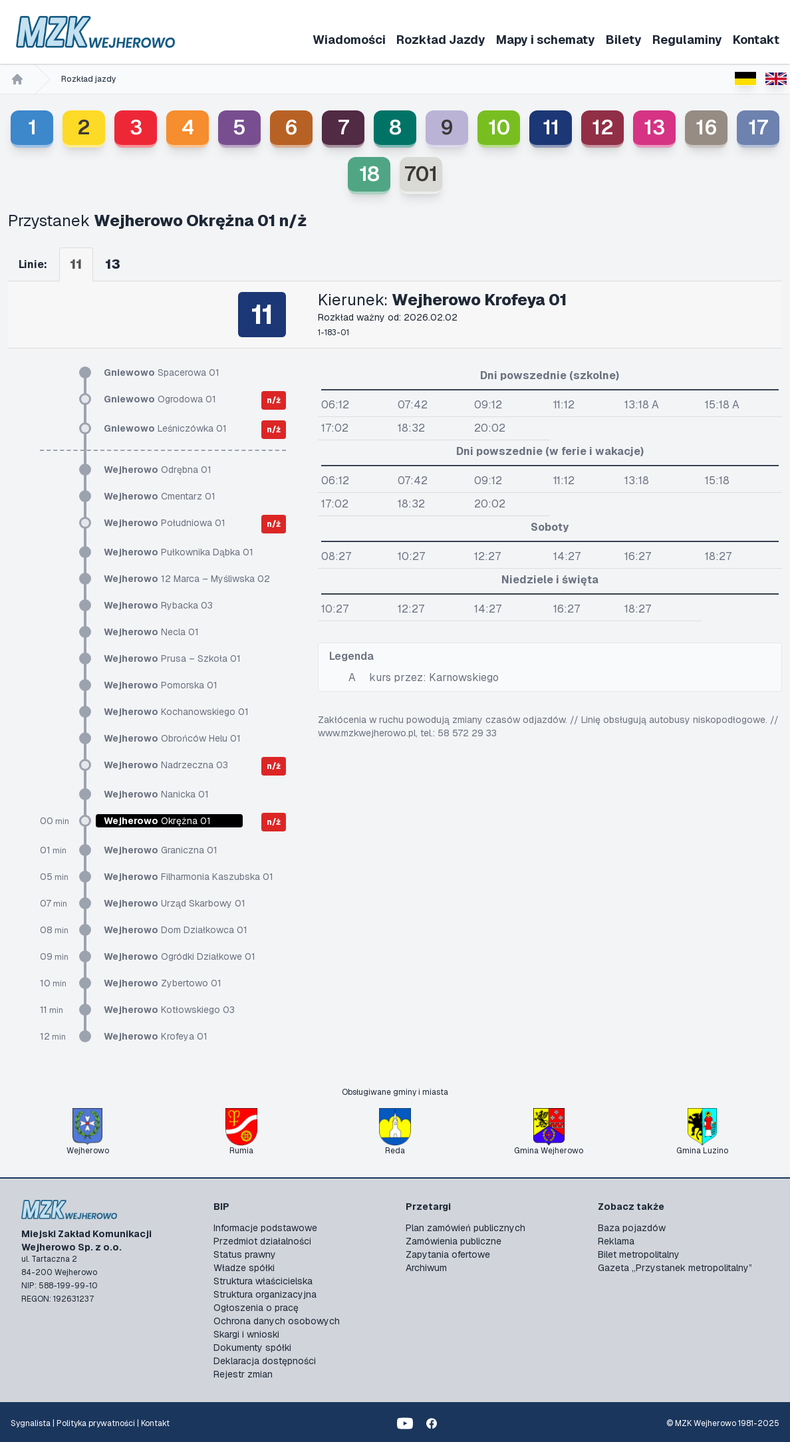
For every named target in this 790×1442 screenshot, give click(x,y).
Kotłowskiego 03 (169, 1010)
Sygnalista (31, 1423)
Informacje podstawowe (265, 1228)
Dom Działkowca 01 (175, 930)
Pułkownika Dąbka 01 (178, 552)
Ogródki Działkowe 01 (179, 956)
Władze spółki (244, 1268)
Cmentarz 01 (159, 496)
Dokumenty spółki (252, 1348)
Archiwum (426, 1268)
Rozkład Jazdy (440, 39)
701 (421, 174)
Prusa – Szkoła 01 (172, 658)
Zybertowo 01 (162, 983)
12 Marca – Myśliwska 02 (187, 579)
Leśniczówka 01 (165, 428)
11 (551, 127)
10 (499, 127)
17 (758, 127)
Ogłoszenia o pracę (256, 1308)
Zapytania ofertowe (448, 1254)
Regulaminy (687, 39)
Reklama (616, 1241)
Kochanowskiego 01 (176, 712)
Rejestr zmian (243, 1374)
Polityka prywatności (96, 1423)
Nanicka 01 (156, 794)
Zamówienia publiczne (453, 1241)
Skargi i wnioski (246, 1334)
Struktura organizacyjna (265, 1294)
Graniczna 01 (160, 850)
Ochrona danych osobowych (276, 1321)
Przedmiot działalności (262, 1241)
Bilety (624, 39)
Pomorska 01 (160, 685)
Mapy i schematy (545, 39)
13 (654, 127)
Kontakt (756, 39)
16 (707, 127)
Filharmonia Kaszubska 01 (188, 877)
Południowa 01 (164, 523)
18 (369, 174)
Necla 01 (151, 632)
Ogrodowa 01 (160, 399)
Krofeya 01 (155, 1036)
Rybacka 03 (158, 605)
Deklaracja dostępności (264, 1361)
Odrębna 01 (157, 470)
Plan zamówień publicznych (465, 1228)
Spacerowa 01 (161, 372)
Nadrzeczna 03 (166, 765)
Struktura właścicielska (263, 1281)
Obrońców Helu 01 (172, 738)
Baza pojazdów (632, 1228)
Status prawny (244, 1254)
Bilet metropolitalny (639, 1254)
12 (603, 127)
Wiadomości (349, 39)
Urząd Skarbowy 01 (174, 903)
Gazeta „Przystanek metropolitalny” (675, 1268)
